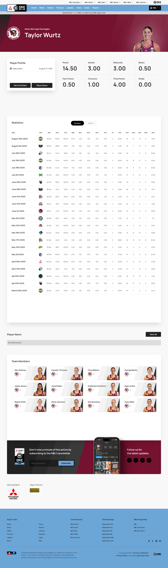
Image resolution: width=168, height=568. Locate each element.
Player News (42, 85)
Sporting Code (143, 555)
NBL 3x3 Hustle (139, 527)
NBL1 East (101, 2)
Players (41, 527)
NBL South (74, 527)
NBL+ (40, 541)
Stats (9, 541)
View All (153, 334)
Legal (41, 537)
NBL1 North (89, 2)
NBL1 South (114, 2)
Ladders (10, 537)
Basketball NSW (108, 537)
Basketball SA (107, 531)
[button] (75, 2)
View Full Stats (20, 85)
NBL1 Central (140, 2)
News (9, 527)
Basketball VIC (107, 527)
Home (9, 524)
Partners (42, 534)
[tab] (77, 123)
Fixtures (10, 534)
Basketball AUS (107, 541)
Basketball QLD (107, 524)
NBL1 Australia (74, 2)
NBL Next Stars (139, 531)
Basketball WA (107, 534)
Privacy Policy (122, 555)
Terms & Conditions (140, 553)
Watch (9, 531)
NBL (135, 524)
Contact (42, 531)
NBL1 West (127, 2)
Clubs (41, 524)
